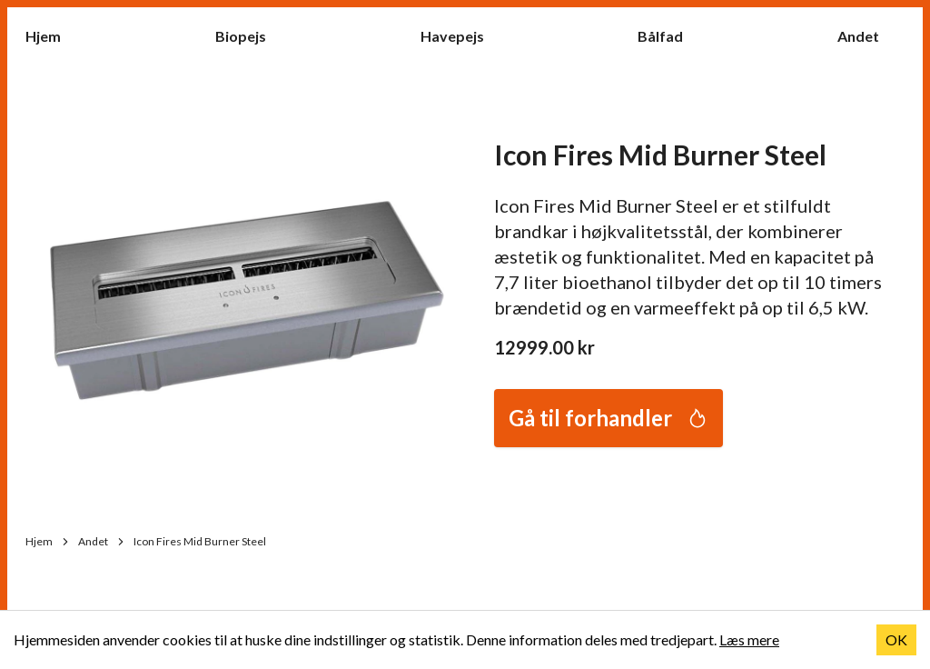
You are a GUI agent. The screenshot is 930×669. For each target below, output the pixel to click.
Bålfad (669, 35)
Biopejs (249, 35)
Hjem (52, 35)
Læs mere (749, 639)
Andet (867, 35)
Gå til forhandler (608, 417)
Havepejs (461, 35)
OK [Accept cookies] (896, 639)
